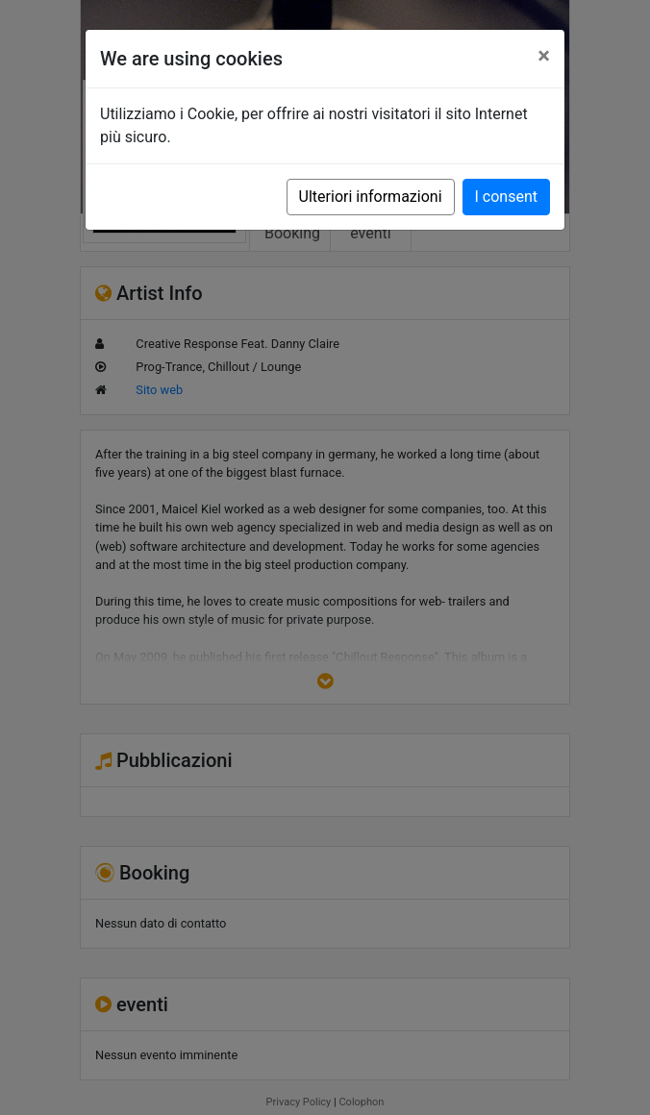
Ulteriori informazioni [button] (370, 196)
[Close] (543, 56)
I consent (506, 196)
